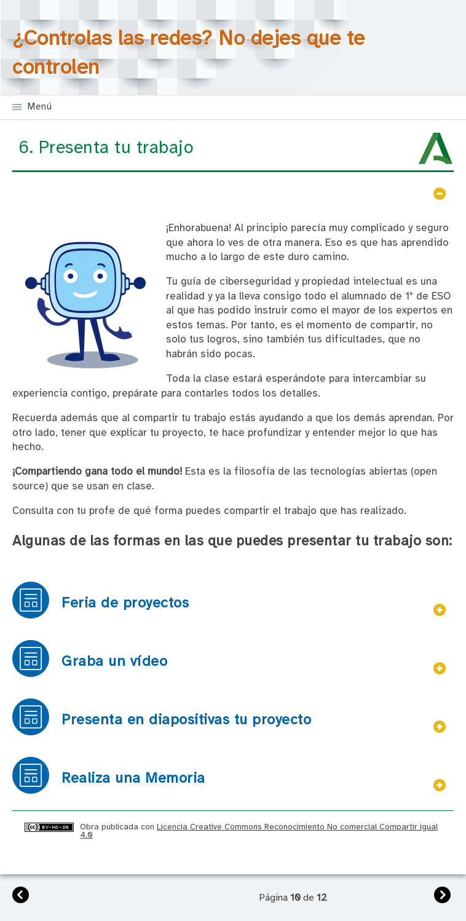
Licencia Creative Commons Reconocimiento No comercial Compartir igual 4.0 (259, 831)
